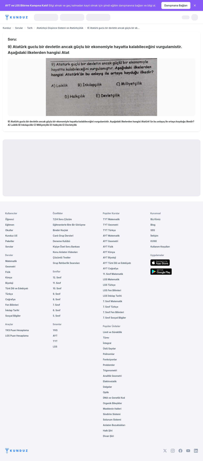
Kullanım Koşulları (160, 246)
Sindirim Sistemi (112, 414)
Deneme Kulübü (61, 241)
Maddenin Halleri (112, 408)
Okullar (9, 230)
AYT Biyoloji (109, 257)
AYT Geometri (110, 241)
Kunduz (7, 28)
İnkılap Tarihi (12, 310)
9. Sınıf (56, 293)
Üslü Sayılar (109, 348)
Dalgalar (107, 386)
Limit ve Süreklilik (112, 332)
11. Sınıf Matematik (113, 274)
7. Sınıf (56, 304)
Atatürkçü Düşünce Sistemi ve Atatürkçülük (60, 28)
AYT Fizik (108, 246)
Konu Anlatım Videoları (65, 252)
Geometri (10, 266)
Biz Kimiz (156, 219)
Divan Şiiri (108, 436)
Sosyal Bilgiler (13, 315)
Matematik (11, 261)
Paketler (9, 241)
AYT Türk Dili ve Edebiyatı (117, 263)
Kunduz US (11, 235)
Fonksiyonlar (110, 359)
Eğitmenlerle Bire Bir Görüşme (69, 224)
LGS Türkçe (109, 284)
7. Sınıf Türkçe (110, 306)
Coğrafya (10, 299)
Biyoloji (9, 283)
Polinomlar (109, 354)
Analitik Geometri (112, 375)
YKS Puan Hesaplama (17, 330)
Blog (153, 224)
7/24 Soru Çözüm (62, 219)
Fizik (7, 272)
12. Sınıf (57, 277)
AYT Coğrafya (110, 268)
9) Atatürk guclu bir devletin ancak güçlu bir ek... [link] (113, 28)
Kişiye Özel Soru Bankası (66, 246)
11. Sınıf (57, 283)
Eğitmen (9, 224)
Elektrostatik (110, 381)
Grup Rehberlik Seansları (66, 263)
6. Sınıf (56, 310)
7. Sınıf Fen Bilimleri (113, 312)
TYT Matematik (111, 219)
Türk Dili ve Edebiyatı (16, 288)
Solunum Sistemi (112, 419)
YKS (55, 330)
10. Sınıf (57, 288)
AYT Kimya (109, 252)
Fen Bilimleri (12, 304)
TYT (55, 341)
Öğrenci (9, 219)
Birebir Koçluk (60, 230)
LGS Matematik (111, 279)
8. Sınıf (56, 299)
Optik (106, 392)
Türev (106, 337)
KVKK (154, 241)
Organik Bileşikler (112, 403)
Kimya (8, 277)
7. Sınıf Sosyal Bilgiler (114, 317)
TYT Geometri (110, 224)
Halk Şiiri (108, 430)
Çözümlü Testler (62, 257)
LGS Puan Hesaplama (16, 335)
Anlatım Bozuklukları (114, 425)
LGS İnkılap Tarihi (112, 295)
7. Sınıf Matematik (112, 301)
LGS (55, 346)
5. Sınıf (56, 315)
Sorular (19, 28)
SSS (153, 230)
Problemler (109, 365)
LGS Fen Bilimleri (112, 290)
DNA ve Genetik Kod (114, 397)
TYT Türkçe (109, 230)
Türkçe (9, 293)
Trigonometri (110, 370)
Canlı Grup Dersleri (63, 235)
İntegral (107, 343)
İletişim (154, 235)
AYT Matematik (111, 235)
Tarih (30, 28)
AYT (55, 335)
